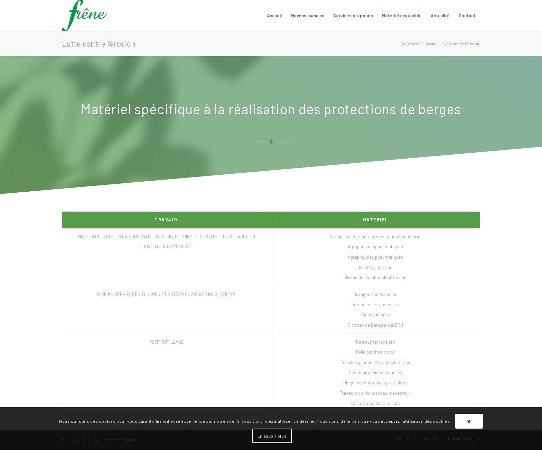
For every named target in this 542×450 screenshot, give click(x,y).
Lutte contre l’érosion (99, 43)
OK (469, 421)
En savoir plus (272, 435)
